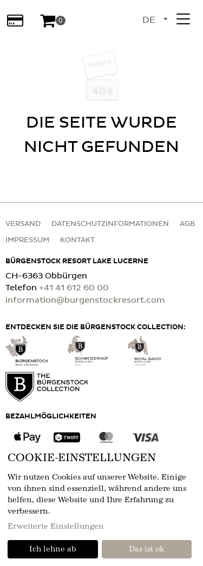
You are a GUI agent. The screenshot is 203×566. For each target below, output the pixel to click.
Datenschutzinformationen (110, 224)
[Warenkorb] (52, 20)
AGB (187, 224)
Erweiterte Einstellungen (56, 526)
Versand (23, 224)
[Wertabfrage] (15, 20)
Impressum (27, 240)
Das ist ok (146, 549)
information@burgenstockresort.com (85, 300)
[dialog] (101, 504)
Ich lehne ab (52, 549)
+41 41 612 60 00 (74, 288)
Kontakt (77, 240)
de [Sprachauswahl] (148, 20)
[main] (101, 108)
